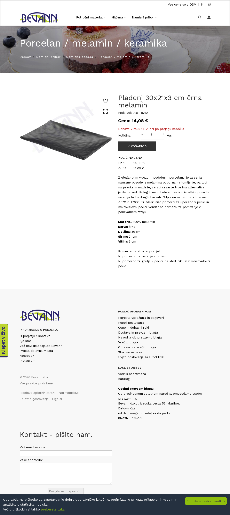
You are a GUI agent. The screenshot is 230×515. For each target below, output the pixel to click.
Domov (25, 56)
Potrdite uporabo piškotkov (206, 501)
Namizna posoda (79, 56)
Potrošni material (89, 17)
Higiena (117, 17)
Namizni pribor (143, 17)
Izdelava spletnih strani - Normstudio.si (49, 393)
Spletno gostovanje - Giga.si (41, 399)
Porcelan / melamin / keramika (124, 56)
